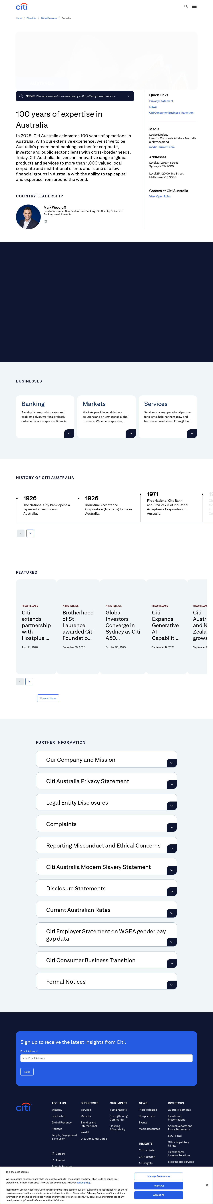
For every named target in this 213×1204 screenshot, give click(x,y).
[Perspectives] (152, 1108)
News (153, 107)
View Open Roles (160, 196)
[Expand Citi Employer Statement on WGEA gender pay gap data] (172, 934)
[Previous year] (21, 533)
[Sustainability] (123, 1101)
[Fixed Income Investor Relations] (181, 1145)
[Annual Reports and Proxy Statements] (181, 1119)
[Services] (94, 1101)
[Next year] (30, 533)
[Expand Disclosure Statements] (172, 883)
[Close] (207, 1185)
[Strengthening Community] (123, 1109)
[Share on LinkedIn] (46, 222)
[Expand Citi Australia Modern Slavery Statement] (172, 862)
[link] (75, 96)
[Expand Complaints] (172, 819)
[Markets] (94, 1108)
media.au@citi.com (162, 147)
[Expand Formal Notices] (172, 977)
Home (19, 18)
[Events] (152, 1114)
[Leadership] (65, 1108)
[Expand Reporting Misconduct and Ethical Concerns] (172, 840)
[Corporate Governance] (181, 1161)
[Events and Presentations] (181, 1109)
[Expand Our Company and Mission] (172, 755)
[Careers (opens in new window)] (65, 1145)
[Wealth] (94, 1124)
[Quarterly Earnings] (181, 1101)
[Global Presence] (65, 1114)
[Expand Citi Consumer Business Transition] (172, 955)
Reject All (159, 1185)
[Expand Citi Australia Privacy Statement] (172, 776)
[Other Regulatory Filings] (181, 1135)
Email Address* (29, 1043)
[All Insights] (152, 1155)
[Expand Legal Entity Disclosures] (172, 798)
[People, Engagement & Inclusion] (65, 1128)
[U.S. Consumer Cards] (94, 1130)
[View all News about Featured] (48, 690)
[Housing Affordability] (123, 1119)
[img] (186, 6)
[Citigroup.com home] (24, 1099)
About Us (31, 18)
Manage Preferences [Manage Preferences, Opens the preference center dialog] (158, 1176)
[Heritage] (65, 1121)
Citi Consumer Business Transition (171, 112)
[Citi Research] (152, 1148)
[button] (69, 433)
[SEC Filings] (181, 1127)
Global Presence (49, 18)
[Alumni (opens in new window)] (65, 1152)
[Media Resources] (152, 1121)
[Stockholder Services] (181, 1153)
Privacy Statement (161, 101)
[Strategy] (65, 1101)
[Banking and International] (94, 1116)
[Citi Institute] (152, 1142)
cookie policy (83, 1182)
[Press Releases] (152, 1101)
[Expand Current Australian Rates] (172, 905)
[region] (106, 1185)
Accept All (158, 1195)
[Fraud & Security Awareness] (65, 1160)
